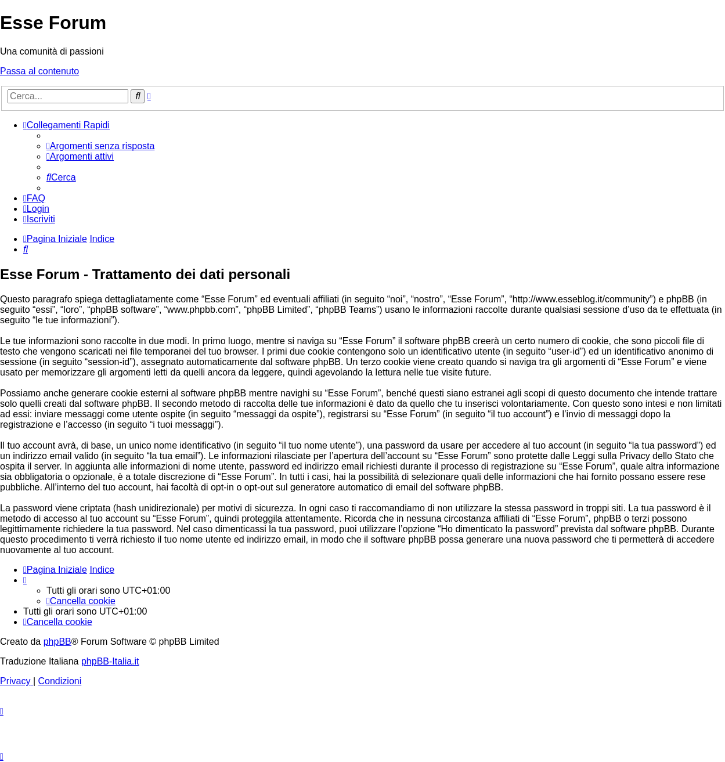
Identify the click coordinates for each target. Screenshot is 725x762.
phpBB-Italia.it (110, 661)
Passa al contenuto (39, 71)
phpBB (57, 642)
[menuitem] (100, 146)
